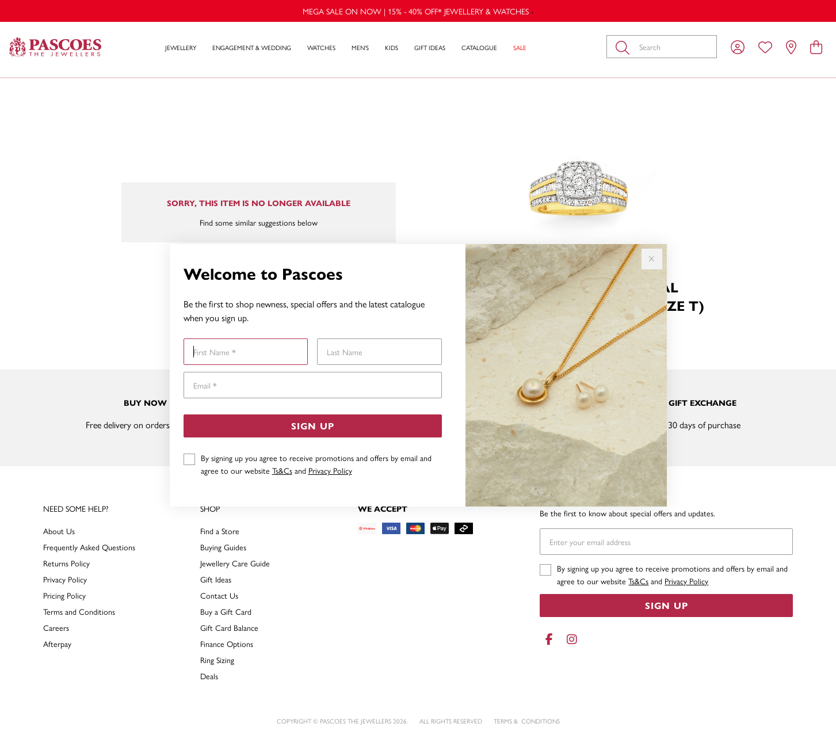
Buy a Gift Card (225, 611)
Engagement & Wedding (251, 47)
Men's (360, 47)
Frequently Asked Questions (89, 547)
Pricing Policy (64, 595)
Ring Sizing (217, 659)
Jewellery (180, 47)
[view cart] (816, 46)
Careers (56, 627)
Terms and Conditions (79, 611)
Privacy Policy (330, 470)
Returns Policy (66, 563)
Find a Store (219, 530)
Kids (391, 47)
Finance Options (226, 643)
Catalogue (479, 47)
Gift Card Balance (229, 627)
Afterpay (57, 643)
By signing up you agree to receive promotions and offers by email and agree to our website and (316, 464)
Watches (321, 47)
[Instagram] (569, 639)
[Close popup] (652, 259)
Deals (209, 676)
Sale (519, 47)
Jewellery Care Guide (235, 563)
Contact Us (219, 595)
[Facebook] (549, 639)
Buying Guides (223, 547)
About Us (59, 530)
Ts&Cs (282, 470)
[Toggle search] (624, 46)
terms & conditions (527, 721)
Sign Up (312, 425)
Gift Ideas (429, 47)
